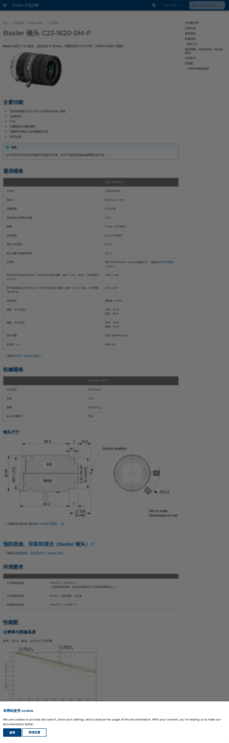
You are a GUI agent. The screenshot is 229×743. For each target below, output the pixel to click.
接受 (12, 732)
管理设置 (34, 732)
